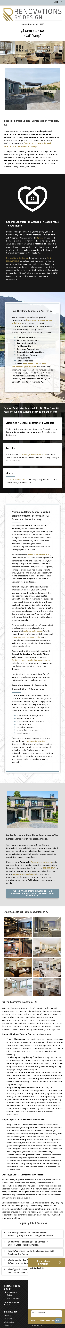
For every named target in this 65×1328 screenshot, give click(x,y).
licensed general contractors (33, 454)
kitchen (39, 238)
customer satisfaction (32, 631)
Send (58, 1321)
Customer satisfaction (16, 479)
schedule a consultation (24, 874)
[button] (33, 1234)
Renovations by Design (41, 862)
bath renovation (31, 363)
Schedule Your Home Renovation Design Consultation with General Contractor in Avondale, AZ (32, 893)
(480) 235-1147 (32, 31)
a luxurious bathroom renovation (26, 637)
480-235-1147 (49, 868)
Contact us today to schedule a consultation (31, 660)
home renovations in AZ (39, 554)
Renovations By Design (17, 258)
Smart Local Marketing (45, 1320)
